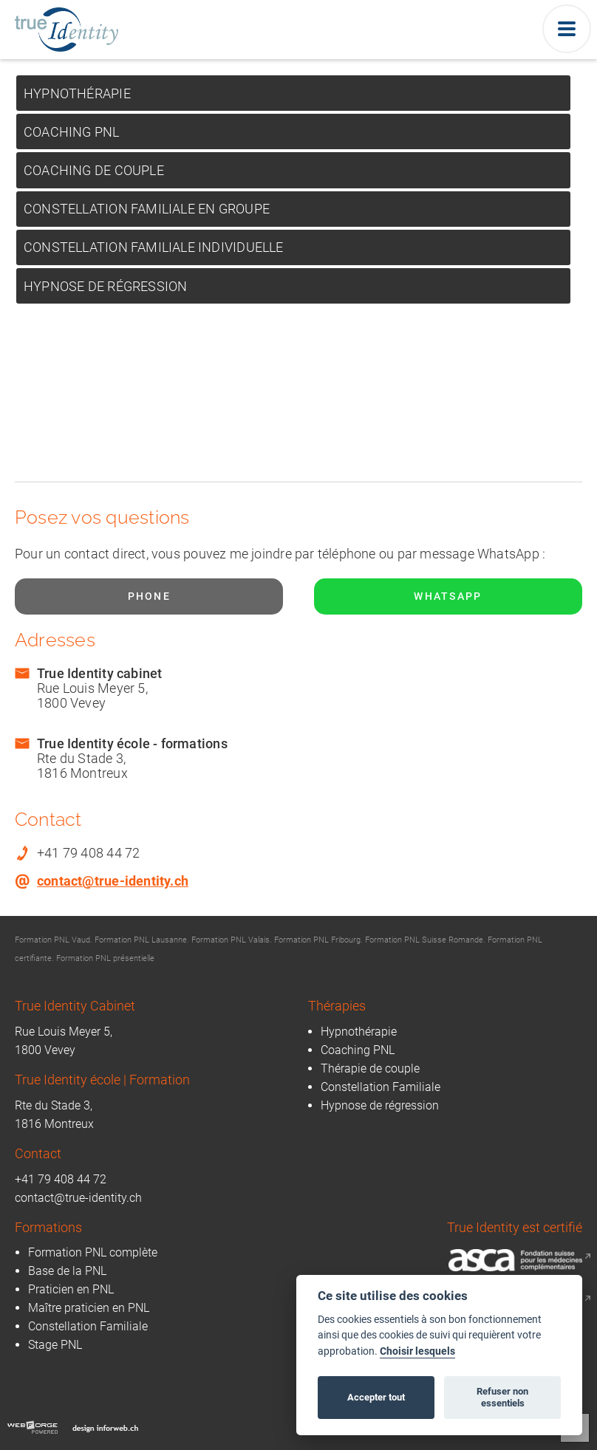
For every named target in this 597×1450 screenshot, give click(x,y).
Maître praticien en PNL (88, 1308)
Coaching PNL (72, 132)
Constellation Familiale (380, 1087)
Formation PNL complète (92, 1252)
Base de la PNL (67, 1271)
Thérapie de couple (370, 1068)
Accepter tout (376, 1397)
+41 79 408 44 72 (60, 1179)
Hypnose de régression (105, 286)
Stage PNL (55, 1345)
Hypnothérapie (77, 93)
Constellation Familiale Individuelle (154, 247)
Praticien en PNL (71, 1289)
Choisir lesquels (417, 1351)
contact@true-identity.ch (112, 881)
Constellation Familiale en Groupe (147, 208)
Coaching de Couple (94, 170)
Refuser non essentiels (502, 1397)
